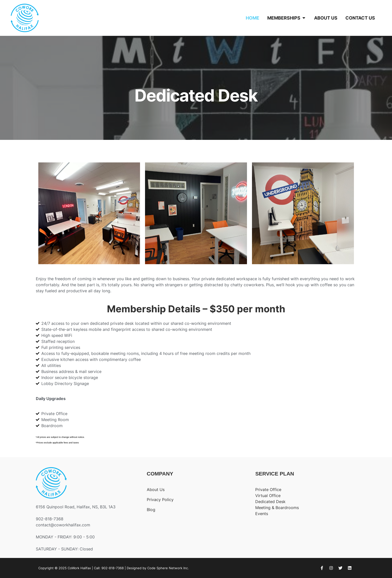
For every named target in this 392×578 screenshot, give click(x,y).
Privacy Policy (160, 499)
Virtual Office (268, 495)
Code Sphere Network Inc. (168, 568)
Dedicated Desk (270, 501)
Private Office (268, 489)
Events (261, 513)
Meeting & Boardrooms (277, 507)
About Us (156, 489)
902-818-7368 (112, 568)
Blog (151, 509)
